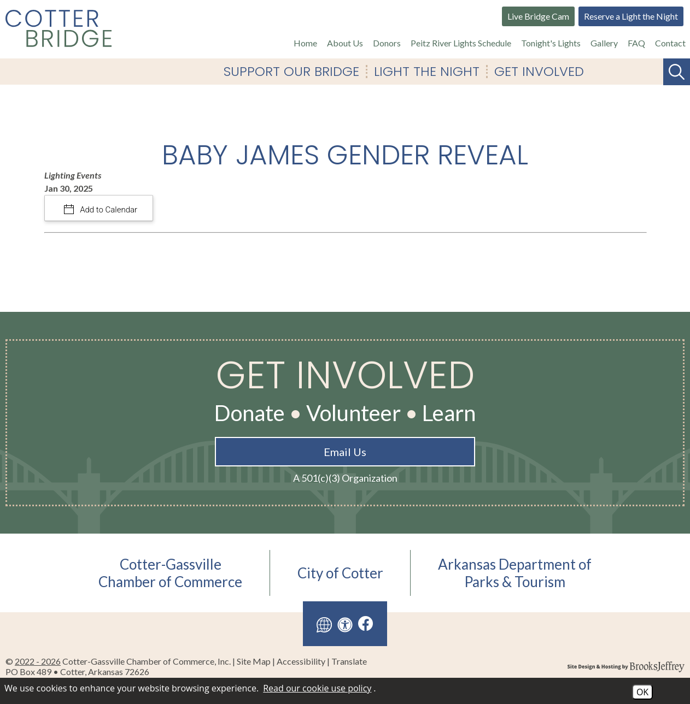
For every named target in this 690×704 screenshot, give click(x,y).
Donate (249, 413)
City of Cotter (340, 573)
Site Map (254, 661)
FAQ (636, 43)
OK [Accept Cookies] (642, 692)
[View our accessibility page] (345, 623)
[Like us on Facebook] (365, 623)
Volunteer (353, 413)
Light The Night (427, 71)
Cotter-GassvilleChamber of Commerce (170, 572)
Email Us (345, 451)
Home (305, 43)
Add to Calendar (108, 210)
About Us (345, 43)
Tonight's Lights (551, 43)
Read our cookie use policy (317, 688)
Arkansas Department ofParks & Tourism (515, 572)
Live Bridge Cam (538, 16)
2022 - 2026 (38, 661)
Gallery (604, 43)
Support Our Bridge (291, 71)
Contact (670, 43)
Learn (449, 413)
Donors (387, 43)
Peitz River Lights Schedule (461, 43)
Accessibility (301, 661)
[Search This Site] (676, 71)
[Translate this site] (324, 623)
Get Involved (539, 71)
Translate (349, 661)
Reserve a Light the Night (631, 16)
